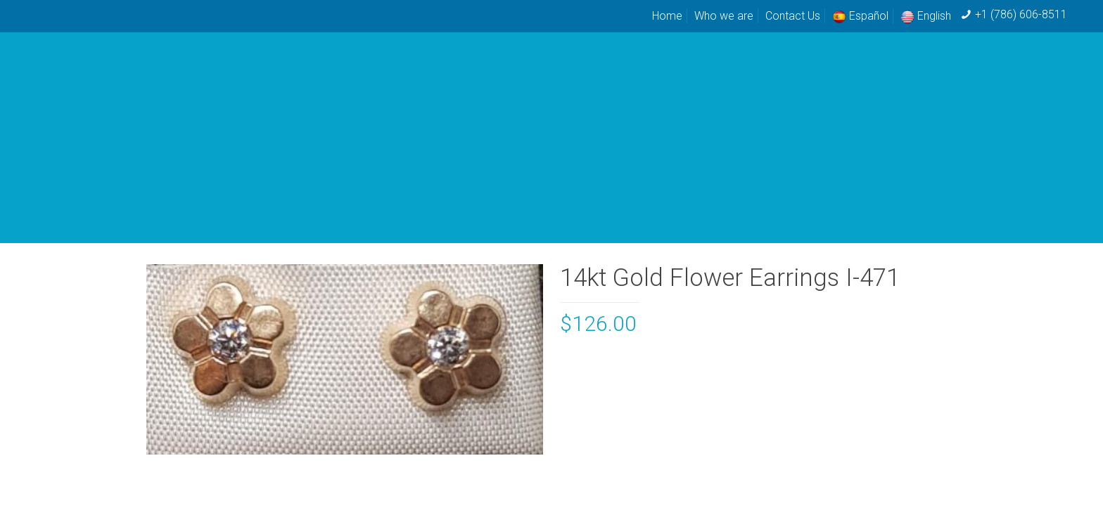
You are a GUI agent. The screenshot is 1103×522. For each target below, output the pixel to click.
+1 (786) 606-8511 (1021, 14)
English (925, 15)
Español (860, 15)
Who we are (723, 15)
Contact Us (792, 15)
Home (667, 15)
